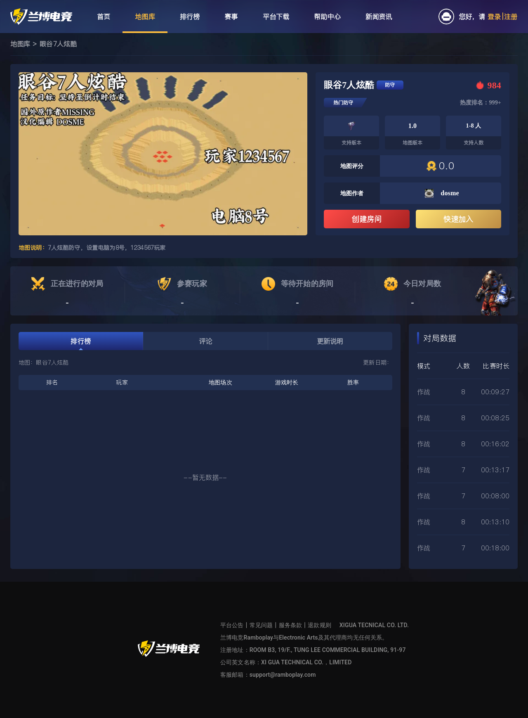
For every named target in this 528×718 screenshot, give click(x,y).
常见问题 (261, 625)
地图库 (20, 43)
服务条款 (290, 625)
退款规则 (319, 625)
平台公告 (232, 625)
